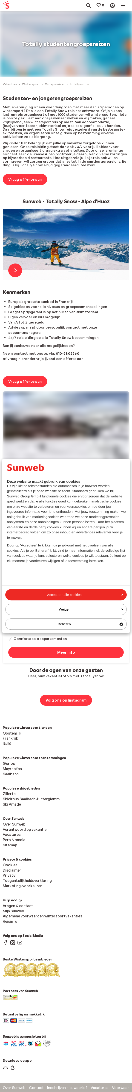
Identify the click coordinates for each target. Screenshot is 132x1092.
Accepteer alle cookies (85, 595)
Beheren (90, 624)
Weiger (91, 609)
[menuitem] (11, 6)
